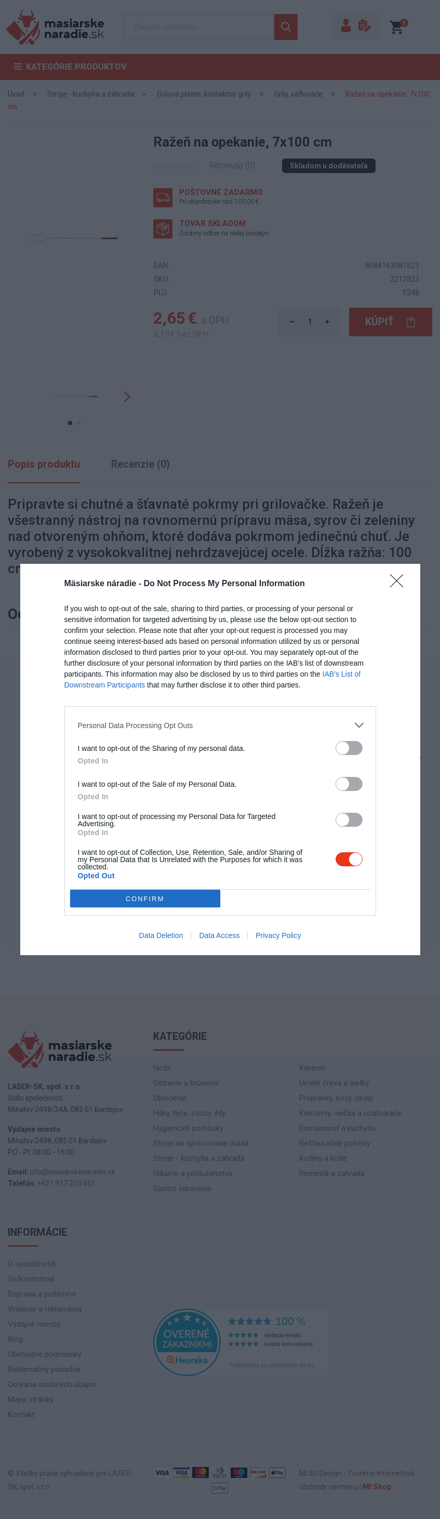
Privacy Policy (278, 935)
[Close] (400, 584)
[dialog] (220, 759)
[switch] (349, 748)
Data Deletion (161, 935)
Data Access (219, 935)
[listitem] (220, 725)
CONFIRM (145, 898)
